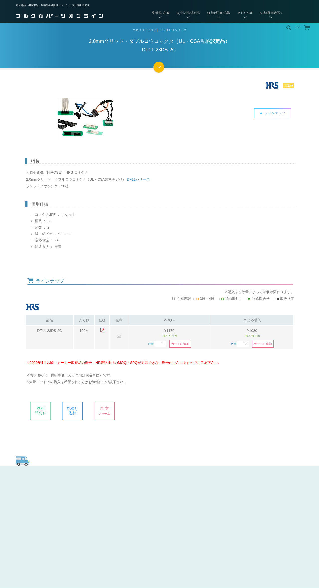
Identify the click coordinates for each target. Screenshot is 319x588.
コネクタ (139, 30)
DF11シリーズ (176, 30)
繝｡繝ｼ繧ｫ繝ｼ (186, 9)
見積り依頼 (78, 410)
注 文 (110, 410)
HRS (162, 30)
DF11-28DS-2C (49, 331)
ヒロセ (151, 30)
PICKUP (245, 13)
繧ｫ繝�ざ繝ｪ (217, 9)
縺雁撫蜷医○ (269, 9)
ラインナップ (272, 113)
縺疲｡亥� (160, 13)
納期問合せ (46, 410)
